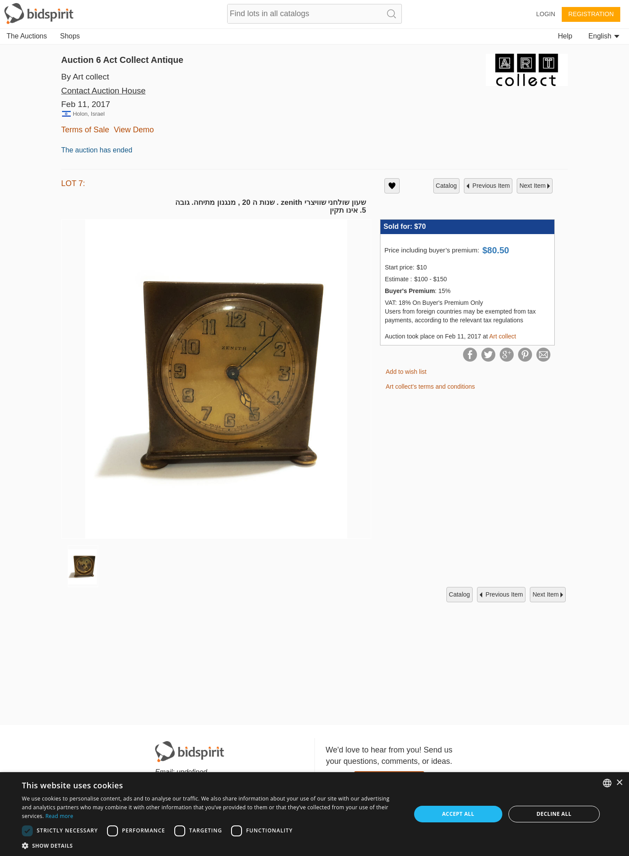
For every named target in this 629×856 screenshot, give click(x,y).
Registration (591, 13)
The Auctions (27, 36)
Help (565, 36)
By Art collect (85, 76)
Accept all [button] (458, 814)
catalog (446, 185)
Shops (70, 36)
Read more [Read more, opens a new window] (59, 816)
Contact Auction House (103, 90)
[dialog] (314, 814)
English (603, 36)
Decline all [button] (553, 814)
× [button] (619, 783)
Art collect (502, 336)
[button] (211, 845)
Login (545, 13)
